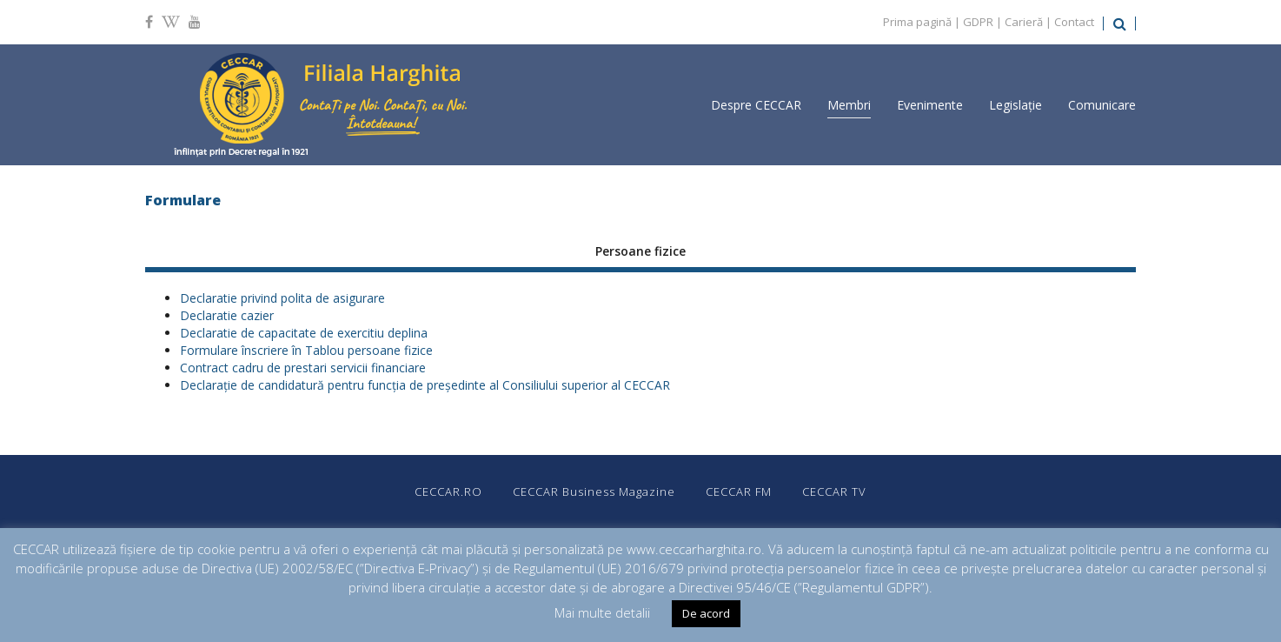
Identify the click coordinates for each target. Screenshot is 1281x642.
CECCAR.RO (448, 491)
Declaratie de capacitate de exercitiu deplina (304, 332)
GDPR (978, 22)
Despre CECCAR (756, 105)
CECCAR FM (739, 491)
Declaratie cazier (227, 315)
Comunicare (1102, 105)
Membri (849, 105)
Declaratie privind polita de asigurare (282, 298)
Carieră (1024, 22)
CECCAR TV (834, 491)
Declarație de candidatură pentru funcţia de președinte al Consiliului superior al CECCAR (425, 385)
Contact (1074, 22)
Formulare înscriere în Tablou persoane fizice (306, 350)
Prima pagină (917, 22)
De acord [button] (706, 613)
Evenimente (930, 105)
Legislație (1015, 105)
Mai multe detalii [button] (602, 612)
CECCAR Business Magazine (594, 491)
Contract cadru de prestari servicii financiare (303, 367)
